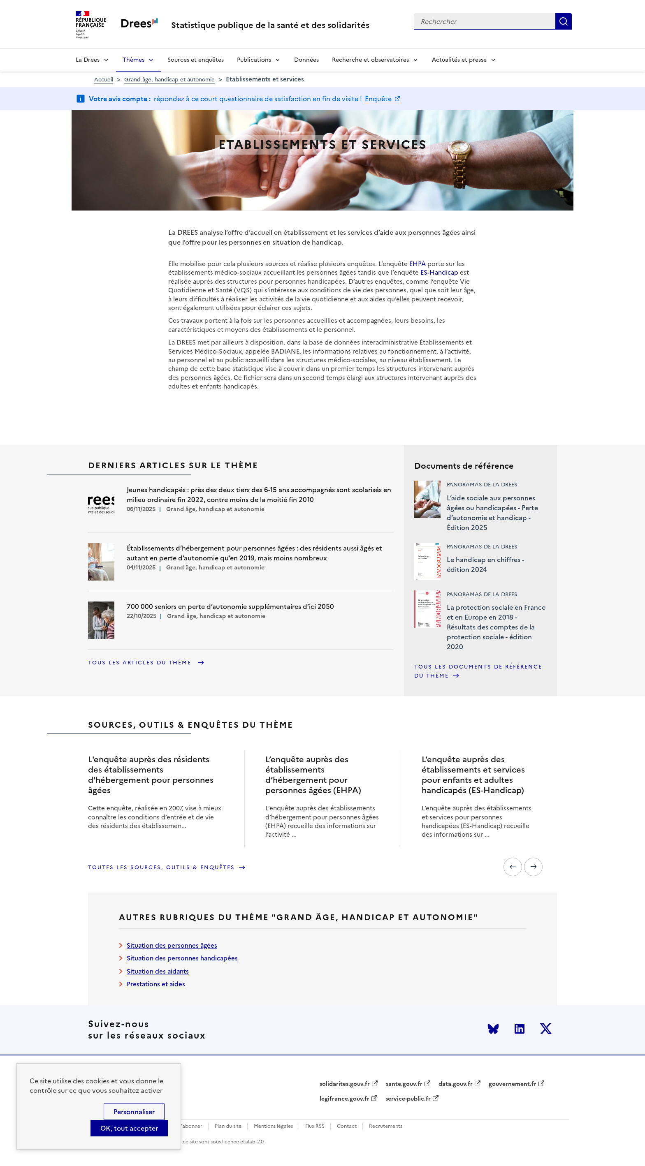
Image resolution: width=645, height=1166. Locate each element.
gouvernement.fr (512, 1084)
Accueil (103, 79)
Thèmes (133, 60)
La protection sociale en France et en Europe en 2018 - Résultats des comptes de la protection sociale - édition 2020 (496, 627)
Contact (347, 1126)
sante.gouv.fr (404, 1084)
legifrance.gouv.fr (344, 1099)
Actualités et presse (459, 60)
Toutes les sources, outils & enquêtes (161, 867)
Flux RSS (315, 1126)
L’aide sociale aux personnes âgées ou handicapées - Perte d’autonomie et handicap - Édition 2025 (492, 512)
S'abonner (190, 1126)
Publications (254, 60)
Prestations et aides (156, 984)
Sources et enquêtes (195, 60)
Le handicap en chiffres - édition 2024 (485, 564)
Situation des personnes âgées (172, 945)
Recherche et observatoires (370, 60)
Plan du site (228, 1126)
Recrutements (385, 1126)
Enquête (379, 99)
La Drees (88, 60)
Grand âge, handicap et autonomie (169, 79)
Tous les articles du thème (141, 662)
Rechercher (563, 21)
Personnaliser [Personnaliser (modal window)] (134, 1112)
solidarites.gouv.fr (345, 1084)
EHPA (417, 263)
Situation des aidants (158, 971)
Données (306, 60)
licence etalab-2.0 (243, 1141)
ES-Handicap (439, 272)
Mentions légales (273, 1126)
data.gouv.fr (456, 1084)
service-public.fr (408, 1099)
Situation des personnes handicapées (182, 958)
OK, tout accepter (129, 1128)
